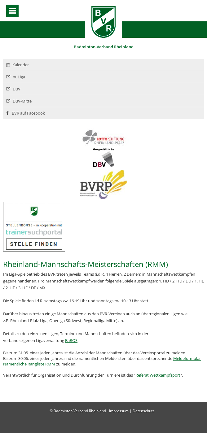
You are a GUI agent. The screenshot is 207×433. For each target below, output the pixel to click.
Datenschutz (143, 410)
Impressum (119, 410)
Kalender (17, 65)
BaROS (71, 340)
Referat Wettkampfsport (157, 375)
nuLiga (15, 77)
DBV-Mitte (19, 101)
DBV (13, 89)
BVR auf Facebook (25, 113)
